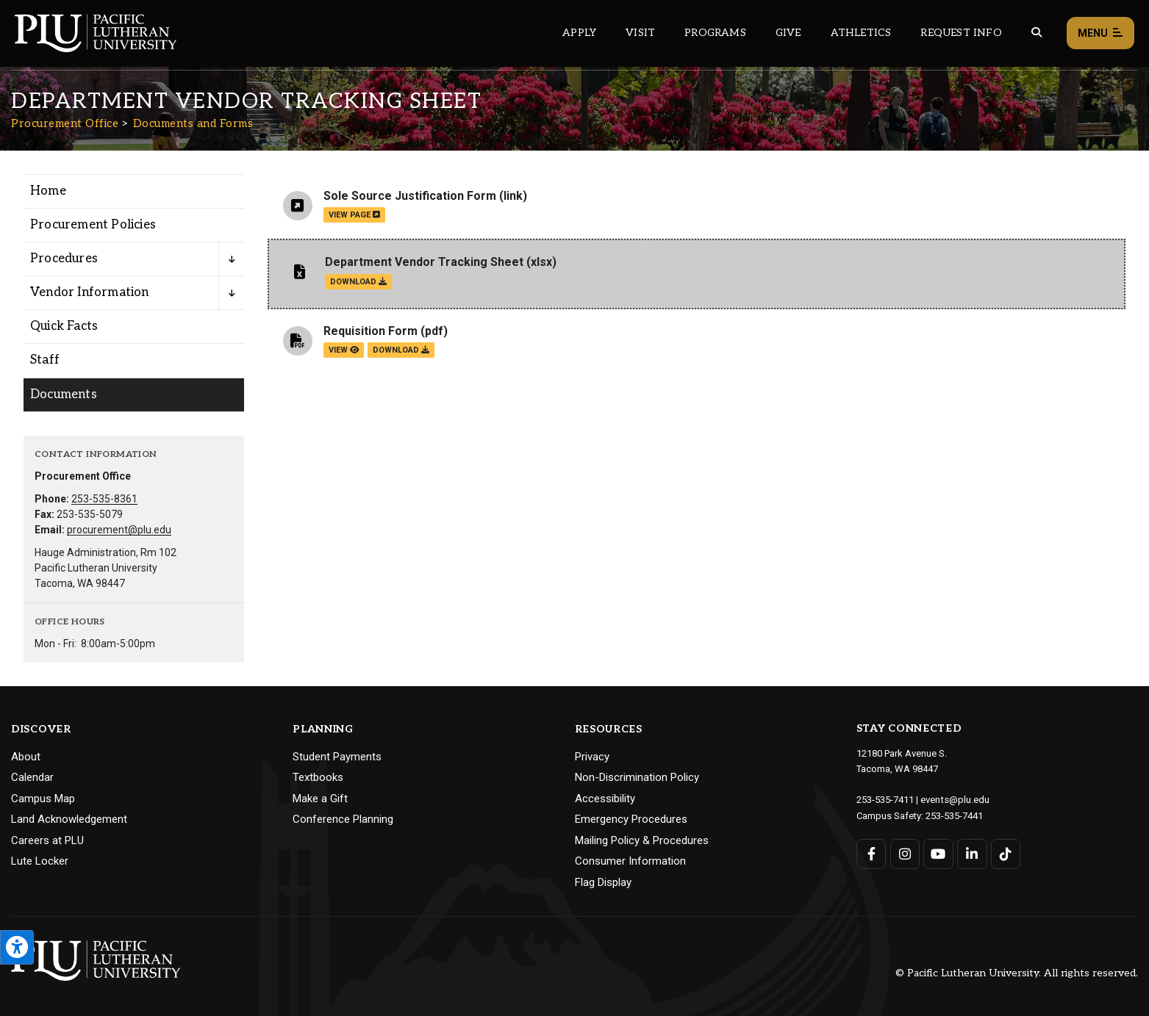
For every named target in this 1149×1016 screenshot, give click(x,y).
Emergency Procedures (631, 819)
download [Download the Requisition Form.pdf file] (401, 350)
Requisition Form (370, 331)
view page (354, 215)
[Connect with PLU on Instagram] (905, 852)
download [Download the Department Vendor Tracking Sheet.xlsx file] (358, 282)
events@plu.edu (954, 798)
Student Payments (337, 756)
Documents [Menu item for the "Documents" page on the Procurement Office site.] (63, 394)
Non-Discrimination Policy (637, 777)
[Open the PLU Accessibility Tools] (17, 947)
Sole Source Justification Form (409, 196)
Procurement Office (64, 123)
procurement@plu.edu (119, 530)
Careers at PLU (47, 840)
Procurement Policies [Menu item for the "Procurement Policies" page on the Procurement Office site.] (93, 224)
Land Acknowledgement (69, 819)
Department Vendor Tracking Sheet (424, 262)
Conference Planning (343, 819)
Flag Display (603, 882)
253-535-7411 (885, 798)
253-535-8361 (104, 499)
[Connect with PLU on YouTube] (938, 852)
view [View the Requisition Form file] (344, 350)
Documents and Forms (193, 123)
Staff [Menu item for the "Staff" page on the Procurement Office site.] (45, 360)
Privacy (592, 756)
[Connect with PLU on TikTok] (1005, 852)
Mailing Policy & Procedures (642, 840)
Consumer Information (630, 861)
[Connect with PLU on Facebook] (871, 852)
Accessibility (605, 798)
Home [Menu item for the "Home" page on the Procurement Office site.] (48, 191)
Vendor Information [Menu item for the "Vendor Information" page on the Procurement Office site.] (89, 292)
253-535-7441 (954, 814)
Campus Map (43, 798)
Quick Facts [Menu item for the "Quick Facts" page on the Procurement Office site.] (64, 326)
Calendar (32, 777)
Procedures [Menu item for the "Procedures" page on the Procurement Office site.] (64, 258)
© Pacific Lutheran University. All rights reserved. (1016, 973)
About (25, 756)
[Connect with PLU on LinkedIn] (971, 852)
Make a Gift (320, 798)
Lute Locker (39, 861)
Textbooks (318, 777)
